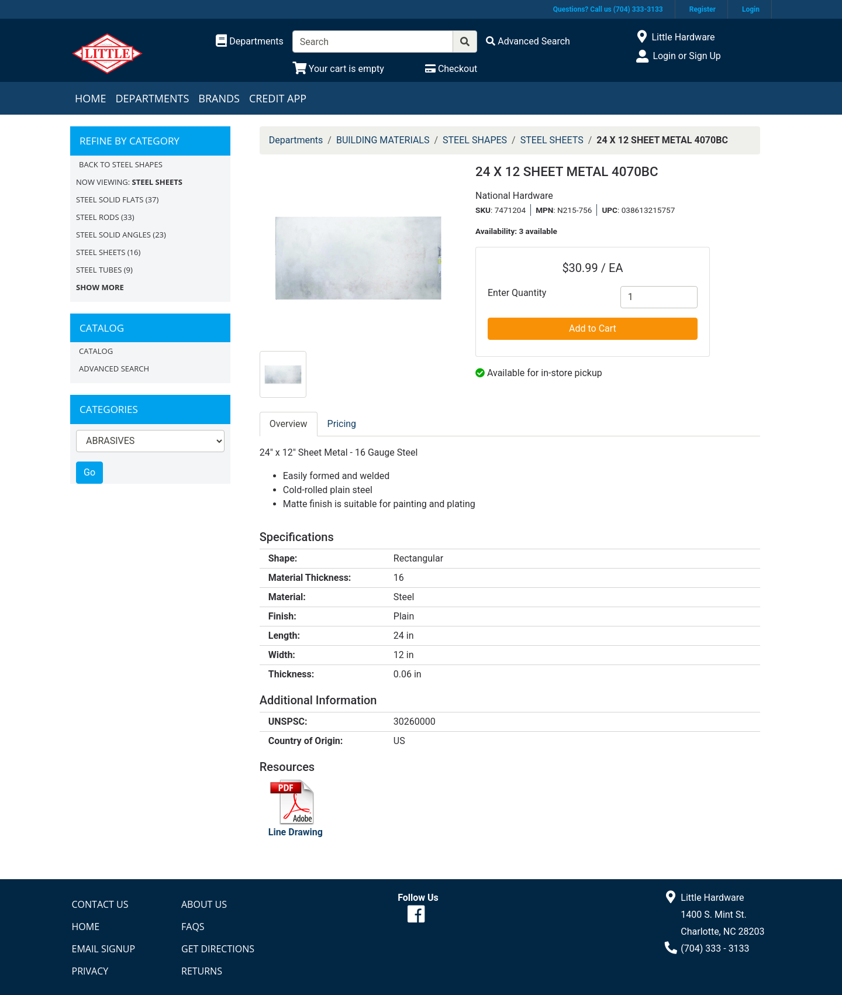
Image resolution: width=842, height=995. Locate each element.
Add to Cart (592, 328)
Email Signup (104, 948)
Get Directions (217, 948)
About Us (204, 904)
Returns (201, 971)
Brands (219, 98)
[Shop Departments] (250, 42)
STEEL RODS (97, 217)
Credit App (277, 98)
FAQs (193, 926)
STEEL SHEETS (100, 252)
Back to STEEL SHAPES (121, 164)
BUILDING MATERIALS (383, 140)
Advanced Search (114, 368)
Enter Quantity (517, 292)
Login (751, 9)
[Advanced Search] (528, 41)
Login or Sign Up (686, 55)
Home (90, 98)
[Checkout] (451, 68)
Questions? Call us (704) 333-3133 (608, 9)
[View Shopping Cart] (338, 68)
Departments (152, 98)
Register (702, 9)
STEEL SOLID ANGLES (113, 234)
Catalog (96, 351)
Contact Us (100, 904)
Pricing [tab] (342, 423)
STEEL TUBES (99, 269)
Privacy (90, 971)
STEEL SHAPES (475, 140)
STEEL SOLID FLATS (109, 199)
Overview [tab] (289, 423)
